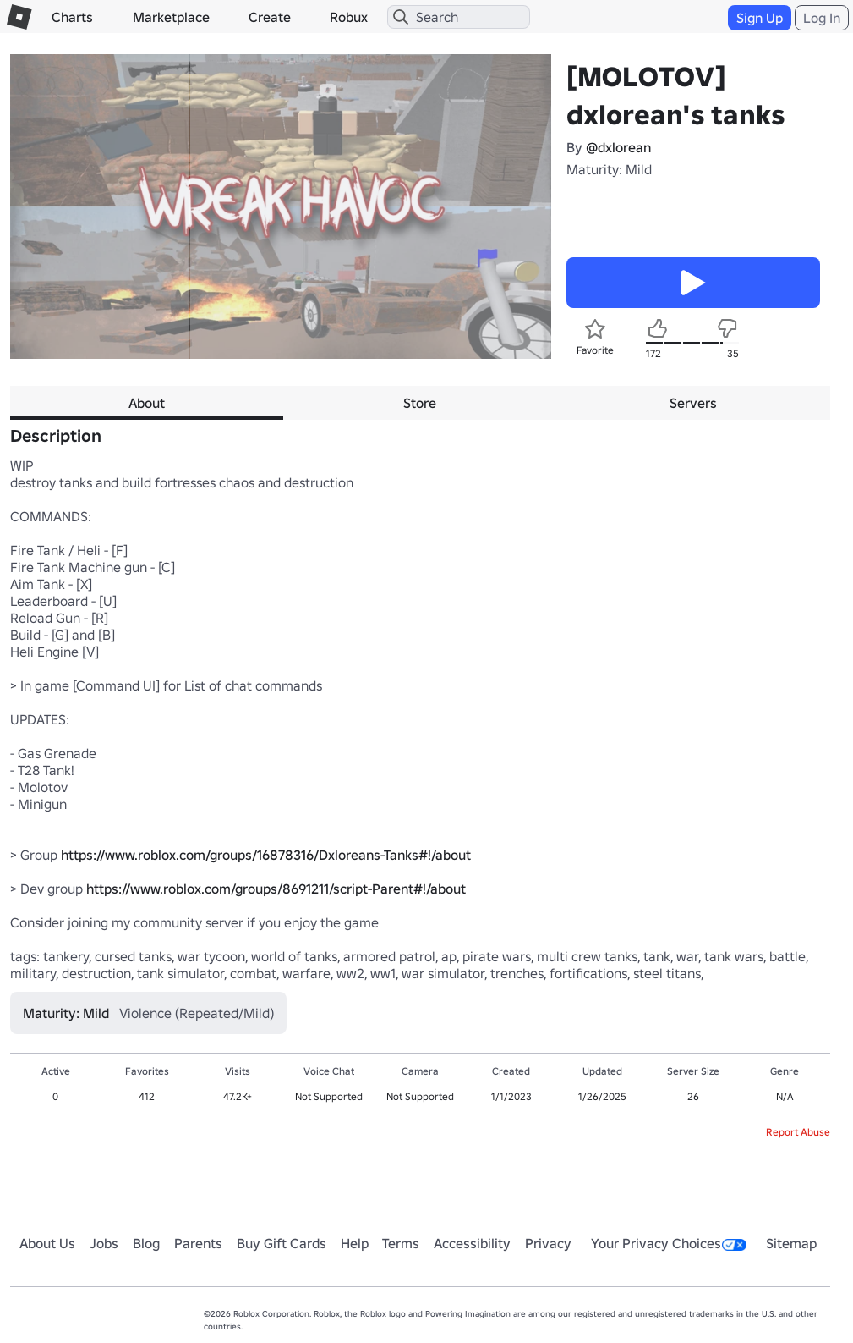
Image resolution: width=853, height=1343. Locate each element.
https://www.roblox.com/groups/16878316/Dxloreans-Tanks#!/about (266, 854)
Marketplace (171, 16)
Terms (400, 1243)
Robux (349, 16)
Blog (146, 1243)
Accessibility (472, 1243)
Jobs (104, 1243)
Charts (72, 16)
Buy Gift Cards (281, 1243)
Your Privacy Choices (668, 1243)
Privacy (548, 1243)
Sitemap (791, 1243)
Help (355, 1243)
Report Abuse (798, 1132)
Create (270, 16)
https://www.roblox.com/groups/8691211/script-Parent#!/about (276, 888)
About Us (47, 1243)
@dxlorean (618, 147)
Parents (198, 1243)
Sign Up (759, 17)
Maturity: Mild (609, 169)
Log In (821, 17)
